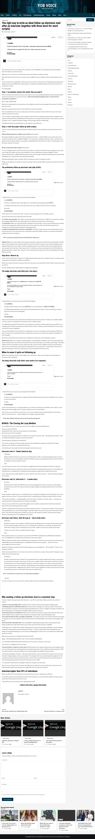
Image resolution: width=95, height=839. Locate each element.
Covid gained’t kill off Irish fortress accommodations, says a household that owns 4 (80, 48)
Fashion (48, 15)
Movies (54, 15)
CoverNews (59, 836)
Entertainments (27, 15)
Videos (70, 102)
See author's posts (23, 694)
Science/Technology (73, 94)
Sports (69, 97)
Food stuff (71, 73)
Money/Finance (5, 20)
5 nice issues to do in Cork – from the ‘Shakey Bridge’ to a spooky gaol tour (80, 29)
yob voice (47, 5)
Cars (20, 15)
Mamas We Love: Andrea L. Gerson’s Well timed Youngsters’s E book (79, 38)
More (66, 15)
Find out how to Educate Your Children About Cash (17, 710)
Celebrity (14, 15)
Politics (8, 15)
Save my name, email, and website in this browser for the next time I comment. (23, 794)
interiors (70, 78)
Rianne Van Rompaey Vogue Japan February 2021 (80, 34)
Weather (70, 105)
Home (2, 15)
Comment (4, 760)
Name (4, 778)
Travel (69, 99)
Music (59, 15)
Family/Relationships (39, 15)
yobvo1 (13, 32)
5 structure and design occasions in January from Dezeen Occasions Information (80, 43)
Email (36, 778)
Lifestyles (70, 81)
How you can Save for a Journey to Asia (48, 710)
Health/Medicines (73, 76)
